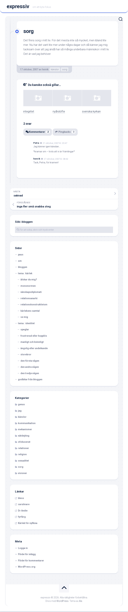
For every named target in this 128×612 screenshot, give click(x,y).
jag (20, 411)
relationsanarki (29, 299)
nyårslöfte (59, 112)
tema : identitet (26, 324)
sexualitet (23, 461)
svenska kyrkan (91, 112)
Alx (80, 602)
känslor (55, 70)
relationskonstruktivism (33, 305)
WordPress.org (26, 567)
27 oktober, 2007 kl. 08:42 (56, 160)
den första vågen (29, 361)
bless (21, 499)
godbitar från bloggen (30, 380)
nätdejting (23, 436)
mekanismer (25, 430)
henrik (45, 70)
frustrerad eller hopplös (33, 336)
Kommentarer (38, 133)
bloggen (22, 268)
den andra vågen (29, 368)
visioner (22, 474)
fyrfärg (22, 517)
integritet (28, 112)
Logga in (23, 549)
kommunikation (27, 424)
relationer (23, 449)
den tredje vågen (29, 374)
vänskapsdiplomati (31, 293)
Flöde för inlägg (27, 555)
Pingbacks (65, 133)
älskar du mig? (28, 280)
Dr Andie (23, 511)
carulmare (24, 505)
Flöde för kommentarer (31, 561)
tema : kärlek (25, 274)
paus (20, 255)
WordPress (62, 602)
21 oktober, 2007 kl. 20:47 (55, 144)
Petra (36, 144)
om (20, 261)
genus (21, 405)
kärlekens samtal (30, 311)
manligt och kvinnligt (32, 343)
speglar (24, 330)
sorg (64, 70)
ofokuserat (24, 443)
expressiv (18, 7)
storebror (25, 355)
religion (22, 455)
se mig (24, 318)
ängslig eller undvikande (34, 349)
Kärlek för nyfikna (27, 524)
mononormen (28, 286)
